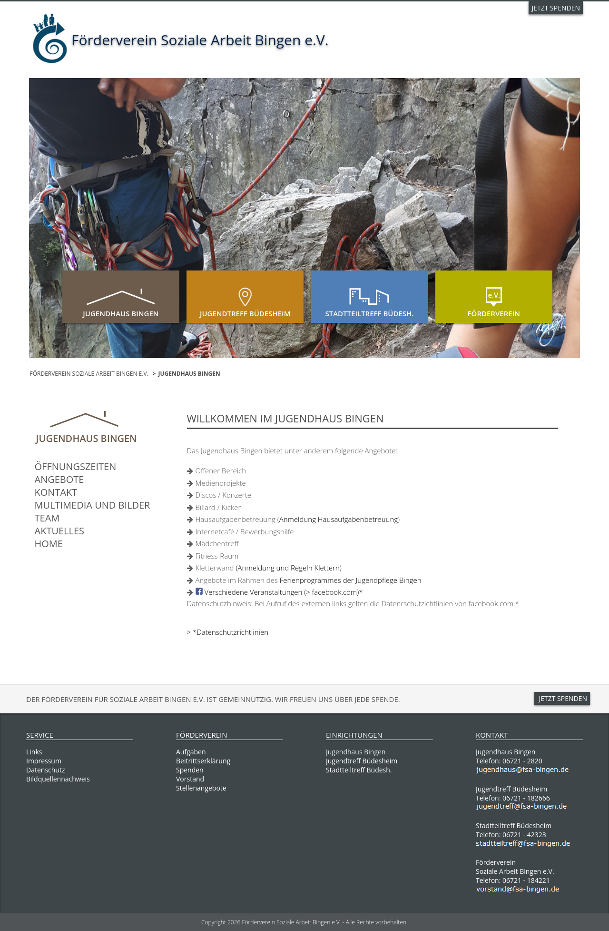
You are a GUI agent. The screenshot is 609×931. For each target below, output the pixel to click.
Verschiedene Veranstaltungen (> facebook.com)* (283, 592)
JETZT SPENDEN (555, 7)
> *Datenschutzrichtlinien (227, 632)
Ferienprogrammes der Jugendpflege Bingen (351, 580)
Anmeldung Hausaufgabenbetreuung (338, 519)
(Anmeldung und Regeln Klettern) (288, 567)
